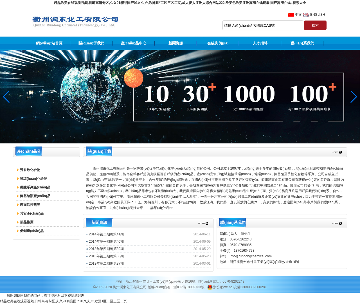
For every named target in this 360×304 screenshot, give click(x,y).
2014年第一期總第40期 (106, 242)
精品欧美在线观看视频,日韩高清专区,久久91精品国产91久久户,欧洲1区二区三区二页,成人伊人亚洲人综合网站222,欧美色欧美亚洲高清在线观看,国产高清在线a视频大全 (180, 3)
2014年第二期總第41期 (106, 234)
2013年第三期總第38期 (106, 256)
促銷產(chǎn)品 (32, 231)
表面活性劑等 (30, 205)
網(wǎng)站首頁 (49, 43)
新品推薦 (26, 222)
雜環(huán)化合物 (33, 179)
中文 (298, 15)
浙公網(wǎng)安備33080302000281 (237, 287)
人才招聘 (260, 43)
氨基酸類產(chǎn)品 (35, 196)
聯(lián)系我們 (302, 43)
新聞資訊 (175, 43)
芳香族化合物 (30, 170)
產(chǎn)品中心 (134, 43)
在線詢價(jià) (217, 43)
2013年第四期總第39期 (106, 249)
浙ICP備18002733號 (189, 287)
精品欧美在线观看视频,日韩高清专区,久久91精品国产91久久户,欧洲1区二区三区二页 (63, 301)
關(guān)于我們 (91, 43)
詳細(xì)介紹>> (161, 208)
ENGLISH (317, 15)
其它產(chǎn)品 (32, 213)
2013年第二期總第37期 (106, 263)
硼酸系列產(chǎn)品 (35, 187)
